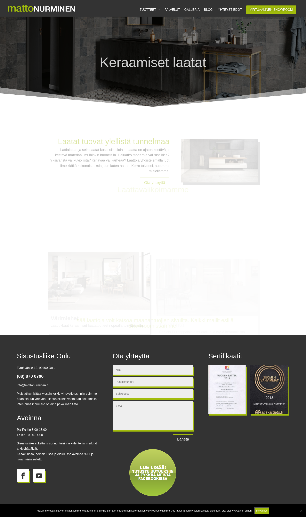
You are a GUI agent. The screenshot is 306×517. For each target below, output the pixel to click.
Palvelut (172, 9)
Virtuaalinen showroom (271, 9)
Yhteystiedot (230, 9)
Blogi (208, 9)
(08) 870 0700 (30, 376)
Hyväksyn (262, 510)
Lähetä (183, 439)
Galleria (192, 9)
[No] (301, 511)
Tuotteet (148, 9)
